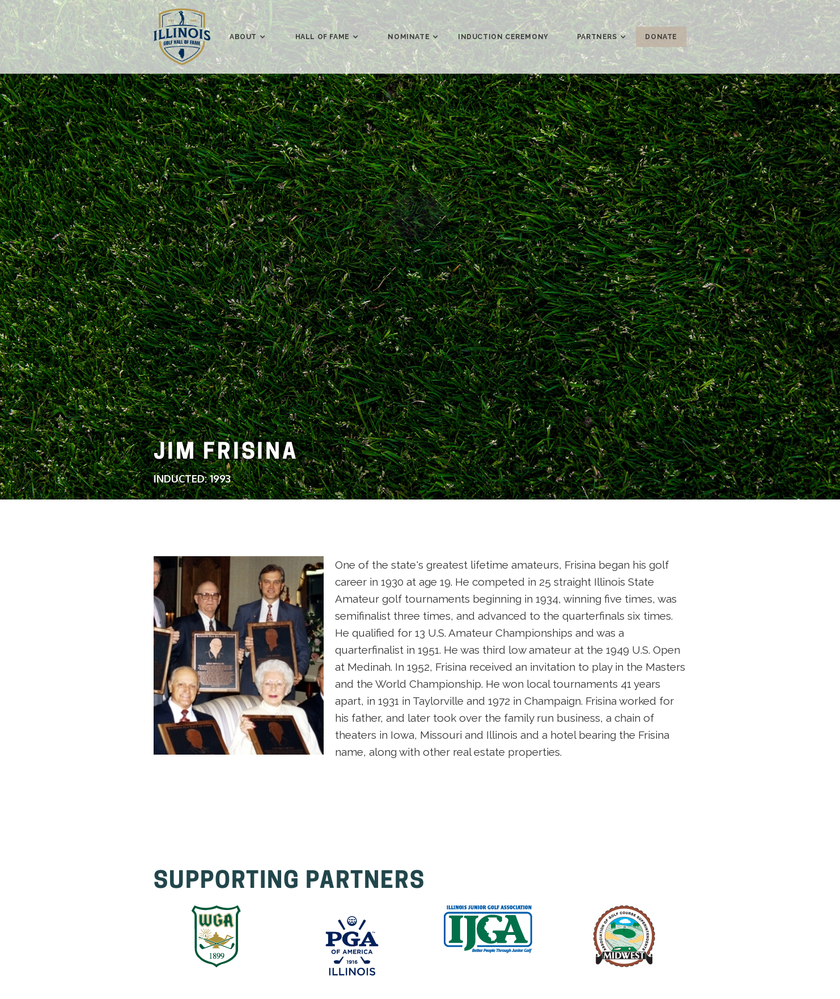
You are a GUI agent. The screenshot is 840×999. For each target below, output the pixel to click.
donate (661, 37)
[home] (182, 37)
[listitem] (216, 939)
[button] (243, 37)
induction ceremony (503, 37)
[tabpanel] (239, 655)
